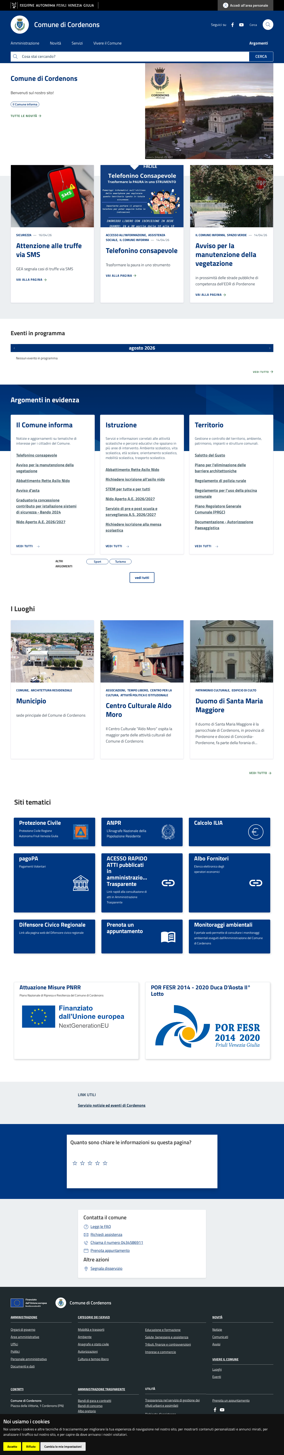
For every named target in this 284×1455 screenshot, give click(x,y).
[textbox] (140, 1163)
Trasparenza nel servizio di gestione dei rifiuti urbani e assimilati (172, 1403)
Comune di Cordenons (44, 78)
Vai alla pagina (31, 279)
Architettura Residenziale (51, 690)
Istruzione (121, 424)
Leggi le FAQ (101, 1226)
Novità (217, 1317)
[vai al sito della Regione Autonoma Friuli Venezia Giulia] (54, 5)
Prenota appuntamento (110, 1250)
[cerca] (268, 24)
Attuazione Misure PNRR (50, 987)
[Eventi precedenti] (14, 348)
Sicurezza (23, 235)
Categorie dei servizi (94, 1317)
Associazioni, (116, 690)
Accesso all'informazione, (127, 235)
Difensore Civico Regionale (52, 924)
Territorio (209, 424)
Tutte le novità (26, 115)
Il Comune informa (134, 239)
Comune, (23, 690)
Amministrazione (24, 1317)
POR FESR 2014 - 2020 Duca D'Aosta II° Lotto (201, 990)
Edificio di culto (243, 690)
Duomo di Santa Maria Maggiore (229, 705)
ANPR (114, 822)
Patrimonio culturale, (213, 690)
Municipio (31, 700)
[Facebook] (230, 24)
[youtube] (239, 24)
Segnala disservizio (106, 1268)
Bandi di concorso (90, 1405)
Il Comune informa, (210, 235)
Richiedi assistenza (106, 1234)
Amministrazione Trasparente (101, 1389)
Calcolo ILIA (208, 822)
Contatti (17, 1389)
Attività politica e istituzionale (144, 695)
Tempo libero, (138, 690)
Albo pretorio (87, 1411)
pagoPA (28, 858)
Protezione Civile (40, 822)
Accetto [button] (12, 1446)
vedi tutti (142, 577)
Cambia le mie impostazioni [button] (63, 1446)
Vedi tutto (263, 372)
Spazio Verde (236, 235)
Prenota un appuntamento (125, 927)
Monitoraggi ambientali (223, 924)
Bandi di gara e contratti (94, 1400)
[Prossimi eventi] (269, 348)
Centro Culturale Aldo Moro (139, 710)
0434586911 (117, 1242)
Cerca (261, 56)
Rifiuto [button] (31, 1446)
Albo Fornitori (211, 858)
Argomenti (258, 43)
